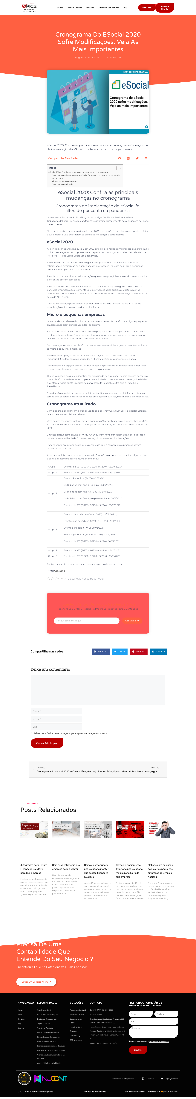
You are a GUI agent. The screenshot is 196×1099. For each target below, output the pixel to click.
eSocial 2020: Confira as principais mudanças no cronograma (78, 174)
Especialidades (74, 8)
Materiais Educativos (108, 8)
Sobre (60, 8)
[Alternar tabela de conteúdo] (117, 170)
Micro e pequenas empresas (64, 183)
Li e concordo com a (150, 1043)
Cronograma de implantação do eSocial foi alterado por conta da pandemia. (86, 177)
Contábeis (59, 573)
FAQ (125, 8)
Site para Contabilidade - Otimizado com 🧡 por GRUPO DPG (151, 1093)
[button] (119, 161)
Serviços (89, 8)
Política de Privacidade (95, 1093)
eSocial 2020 (57, 180)
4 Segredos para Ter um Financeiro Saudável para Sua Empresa (33, 871)
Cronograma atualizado (62, 186)
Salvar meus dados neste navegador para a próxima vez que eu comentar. (71, 735)
